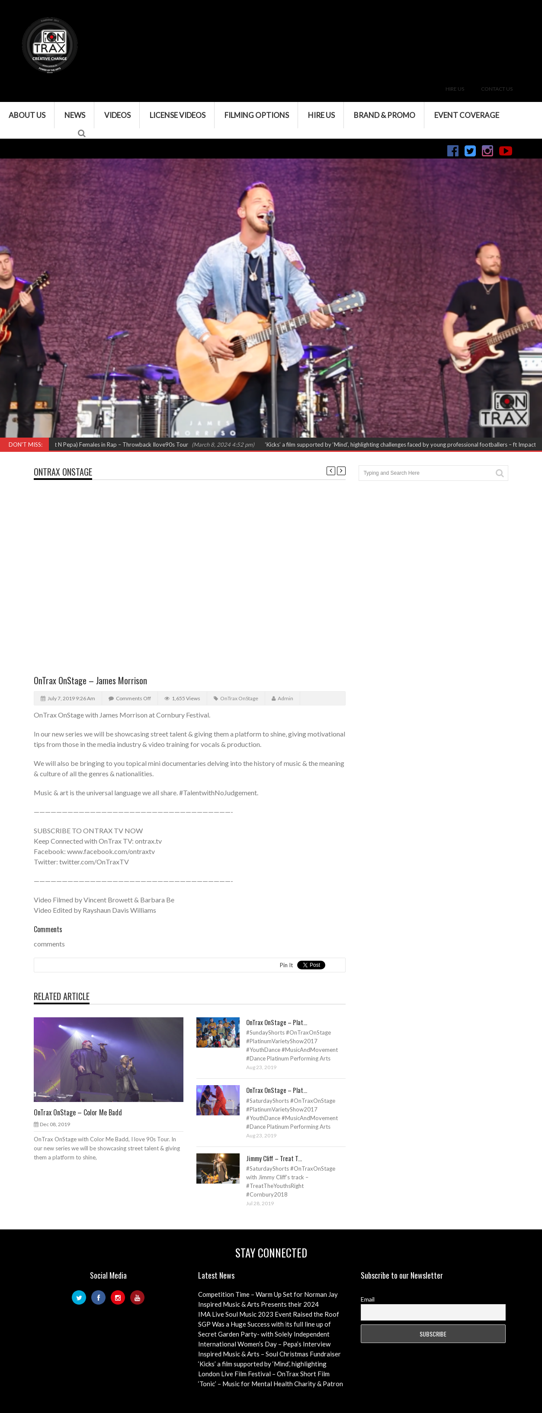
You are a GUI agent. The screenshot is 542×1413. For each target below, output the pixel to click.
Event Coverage (466, 115)
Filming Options (256, 115)
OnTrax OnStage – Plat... (276, 1022)
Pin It (286, 965)
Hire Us (455, 89)
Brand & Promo (384, 115)
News (74, 115)
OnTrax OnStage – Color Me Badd (78, 1112)
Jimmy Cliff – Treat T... (274, 1158)
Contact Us (497, 89)
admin (285, 698)
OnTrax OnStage (63, 471)
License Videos (177, 115)
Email (368, 1299)
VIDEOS (117, 115)
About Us (27, 115)
